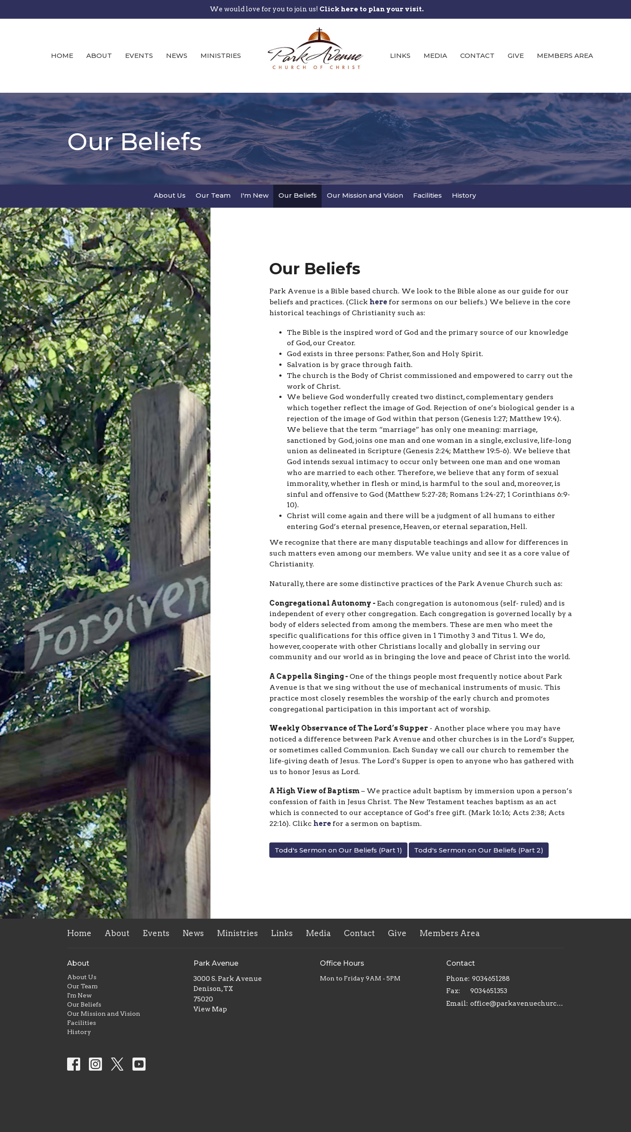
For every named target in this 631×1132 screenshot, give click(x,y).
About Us (170, 195)
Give (516, 55)
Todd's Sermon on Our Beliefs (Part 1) (338, 850)
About (99, 55)
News (176, 55)
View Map (210, 1009)
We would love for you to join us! (317, 9)
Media (435, 55)
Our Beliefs (297, 195)
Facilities (427, 195)
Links (400, 55)
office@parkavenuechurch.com (517, 1003)
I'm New (254, 195)
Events (139, 55)
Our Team (213, 195)
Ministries (220, 55)
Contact (477, 55)
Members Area (565, 55)
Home (62, 55)
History (464, 195)
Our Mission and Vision (365, 195)
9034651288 (491, 979)
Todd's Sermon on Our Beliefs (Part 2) (478, 850)
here (379, 302)
